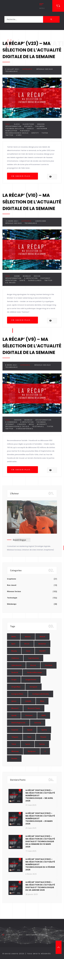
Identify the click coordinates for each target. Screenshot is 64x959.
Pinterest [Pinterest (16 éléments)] (29, 715)
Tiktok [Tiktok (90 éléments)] (13, 744)
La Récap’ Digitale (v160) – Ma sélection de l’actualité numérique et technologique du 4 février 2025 (40, 864)
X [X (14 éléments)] (45, 751)
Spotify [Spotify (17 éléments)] (44, 730)
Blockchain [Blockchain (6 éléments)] (42, 644)
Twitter (9, 135)
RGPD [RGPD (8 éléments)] (44, 715)
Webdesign (11, 604)
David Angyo (19, 540)
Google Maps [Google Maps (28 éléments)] (16, 687)
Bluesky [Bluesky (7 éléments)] (14, 651)
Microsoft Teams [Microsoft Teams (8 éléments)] (34, 708)
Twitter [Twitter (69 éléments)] (42, 744)
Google (30, 128)
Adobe (17, 276)
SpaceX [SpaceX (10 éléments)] (29, 730)
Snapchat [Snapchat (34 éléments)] (14, 730)
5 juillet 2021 (12, 69)
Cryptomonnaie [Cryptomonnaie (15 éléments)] (33, 658)
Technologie (11, 71)
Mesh (31, 424)
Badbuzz (27, 276)
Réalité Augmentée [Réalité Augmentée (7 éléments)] (18, 723)
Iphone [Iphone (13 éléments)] (13, 701)
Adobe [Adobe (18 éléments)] (13, 636)
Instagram (42, 128)
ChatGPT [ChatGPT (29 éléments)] (42, 651)
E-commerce (11, 422)
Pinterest (25, 131)
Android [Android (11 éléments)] (42, 636)
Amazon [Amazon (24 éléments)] (28, 636)
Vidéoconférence (24, 429)
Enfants (28, 126)
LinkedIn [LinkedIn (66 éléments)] (28, 701)
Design (37, 276)
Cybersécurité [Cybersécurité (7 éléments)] (16, 665)
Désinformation (13, 126)
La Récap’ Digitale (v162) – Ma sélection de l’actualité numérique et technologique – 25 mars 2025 (40, 818)
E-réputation (31, 278)
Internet (9, 424)
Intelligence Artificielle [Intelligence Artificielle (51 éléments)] (40, 694)
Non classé (11, 585)
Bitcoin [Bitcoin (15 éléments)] (26, 644)
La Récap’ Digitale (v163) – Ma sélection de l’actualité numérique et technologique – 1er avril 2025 (40, 795)
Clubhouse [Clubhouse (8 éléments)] (15, 658)
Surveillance (35, 280)
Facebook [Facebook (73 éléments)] (14, 672)
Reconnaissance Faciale (17, 426)
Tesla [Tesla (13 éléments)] (29, 737)
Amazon (41, 124)
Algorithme (28, 124)
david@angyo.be (35, 935)
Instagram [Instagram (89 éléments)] (33, 687)
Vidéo (19, 135)
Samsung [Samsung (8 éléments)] (37, 723)
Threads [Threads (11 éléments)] (43, 737)
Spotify (35, 133)
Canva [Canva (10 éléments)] (28, 651)
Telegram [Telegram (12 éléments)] (14, 737)
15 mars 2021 (12, 221)
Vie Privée (10, 283)
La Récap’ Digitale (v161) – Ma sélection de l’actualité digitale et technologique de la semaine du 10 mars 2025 (40, 841)
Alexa (17, 124)
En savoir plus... (22, 176)
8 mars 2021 (11, 365)
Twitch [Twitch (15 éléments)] (27, 744)
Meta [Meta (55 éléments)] (42, 701)
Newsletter (11, 131)
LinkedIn (21, 424)
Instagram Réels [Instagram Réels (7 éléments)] (17, 694)
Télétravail (38, 426)
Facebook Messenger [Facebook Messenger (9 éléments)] (34, 672)
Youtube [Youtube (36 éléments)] (14, 758)
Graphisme (41, 221)
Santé (22, 280)
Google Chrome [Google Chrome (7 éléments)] (30, 679)
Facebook (40, 126)
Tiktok (45, 133)
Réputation (11, 280)
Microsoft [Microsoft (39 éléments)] (15, 708)
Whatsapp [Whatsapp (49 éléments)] (15, 751)
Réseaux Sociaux (44, 69)
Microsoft (42, 424)
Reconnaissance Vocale (17, 133)
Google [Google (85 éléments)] (13, 679)
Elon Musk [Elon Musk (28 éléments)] (48, 665)
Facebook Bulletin (14, 128)
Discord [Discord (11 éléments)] (33, 665)
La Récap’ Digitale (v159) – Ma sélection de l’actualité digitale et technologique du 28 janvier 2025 (40, 886)
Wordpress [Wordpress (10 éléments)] (32, 751)
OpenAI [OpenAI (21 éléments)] (13, 715)
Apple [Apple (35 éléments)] (13, 644)
